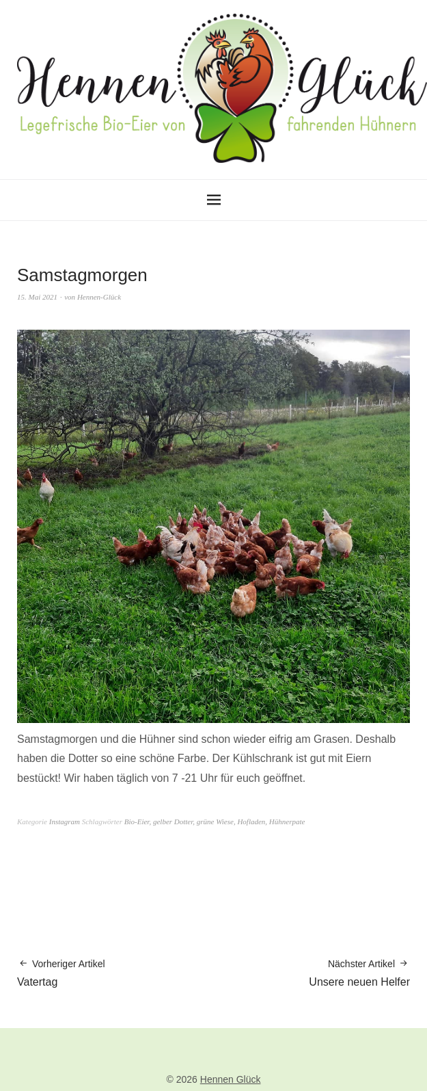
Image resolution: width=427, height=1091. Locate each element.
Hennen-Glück (99, 297)
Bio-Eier (137, 821)
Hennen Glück (230, 1079)
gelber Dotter (173, 821)
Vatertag (61, 972)
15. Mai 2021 (37, 297)
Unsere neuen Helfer (359, 972)
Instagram (64, 821)
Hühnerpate (287, 821)
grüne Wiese (215, 821)
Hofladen (251, 821)
